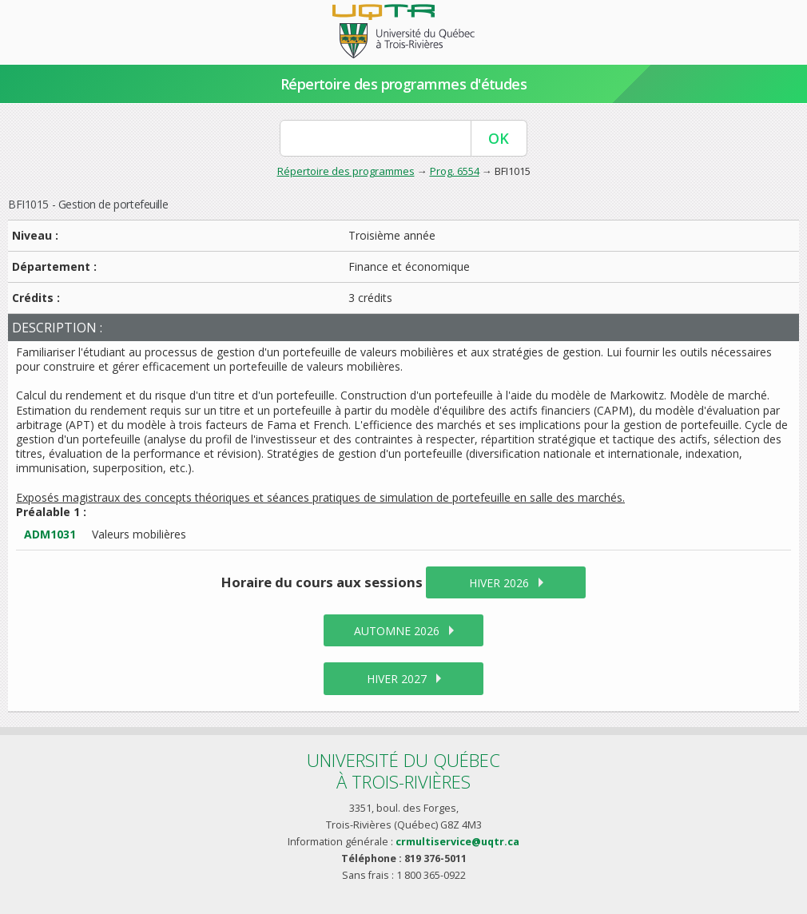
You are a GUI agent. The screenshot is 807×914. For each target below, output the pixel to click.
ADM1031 (50, 534)
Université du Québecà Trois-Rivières (403, 770)
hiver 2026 (499, 582)
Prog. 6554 (454, 171)
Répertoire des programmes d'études (403, 83)
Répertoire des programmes (346, 171)
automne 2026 (396, 630)
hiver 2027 (397, 678)
